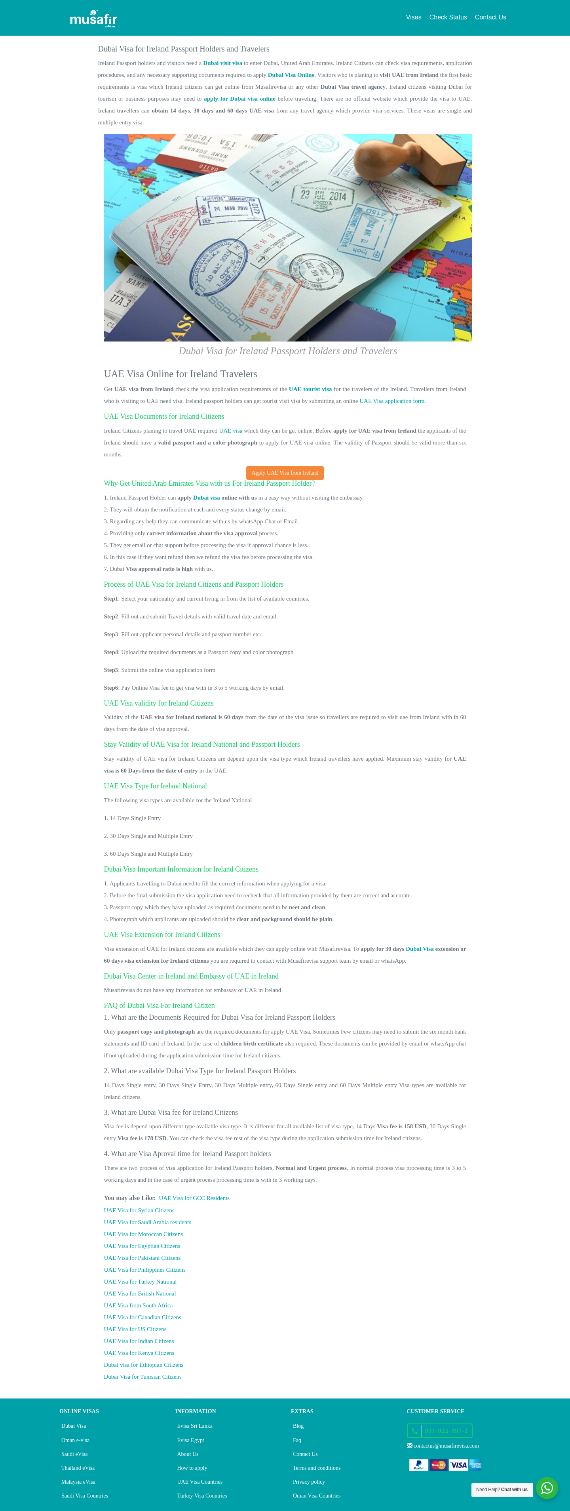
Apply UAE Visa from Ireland (284, 473)
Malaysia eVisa (78, 1482)
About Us (188, 1454)
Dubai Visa (420, 949)
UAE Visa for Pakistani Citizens (142, 1258)
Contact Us (490, 17)
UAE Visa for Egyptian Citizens (142, 1246)
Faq (297, 1440)
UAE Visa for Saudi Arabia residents (148, 1222)
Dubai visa (206, 497)
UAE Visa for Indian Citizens (139, 1341)
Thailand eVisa (78, 1468)
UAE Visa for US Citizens (135, 1329)
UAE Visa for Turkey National (140, 1281)
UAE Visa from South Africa (138, 1305)
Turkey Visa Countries (202, 1496)
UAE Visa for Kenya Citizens (139, 1353)
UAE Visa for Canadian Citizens (142, 1317)
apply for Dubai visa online (240, 98)
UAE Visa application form (391, 401)
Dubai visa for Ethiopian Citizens (144, 1365)
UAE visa (230, 430)
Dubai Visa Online (291, 75)
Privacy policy (309, 1482)
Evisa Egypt (190, 1440)
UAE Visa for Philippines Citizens (145, 1270)
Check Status (448, 17)
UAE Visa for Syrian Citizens (139, 1210)
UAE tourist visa (310, 389)
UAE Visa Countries (200, 1482)
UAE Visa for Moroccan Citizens (143, 1234)
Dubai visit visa (222, 63)
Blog (298, 1426)
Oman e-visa (75, 1440)
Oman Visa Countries (316, 1496)
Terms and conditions (316, 1468)
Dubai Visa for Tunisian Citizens (143, 1377)
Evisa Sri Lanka (195, 1426)
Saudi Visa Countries (84, 1496)
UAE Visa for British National (140, 1293)
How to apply (192, 1468)
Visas (414, 17)
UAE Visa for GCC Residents (194, 1198)
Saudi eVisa (74, 1454)
